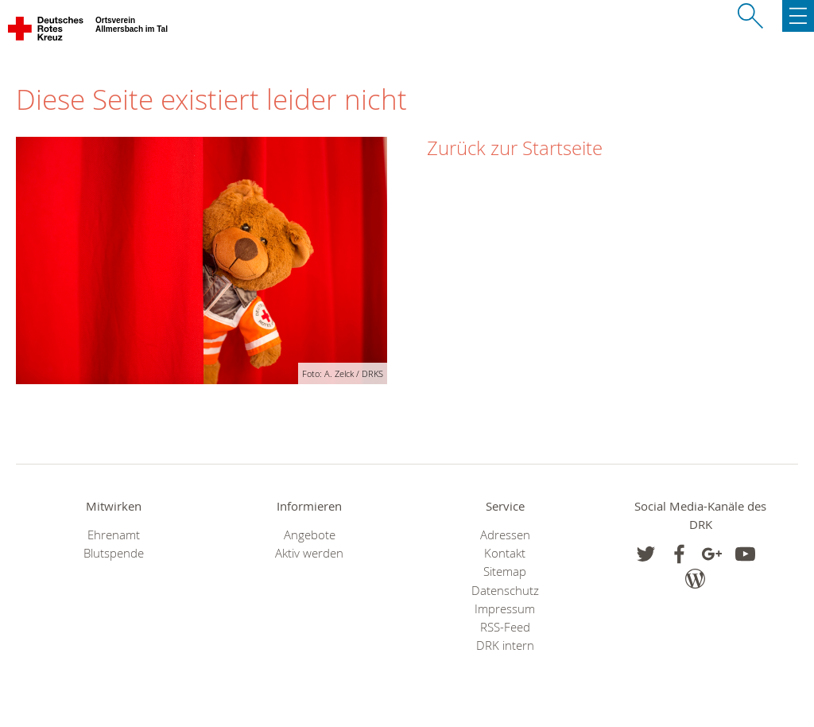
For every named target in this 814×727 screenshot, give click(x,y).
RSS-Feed (505, 627)
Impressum (505, 608)
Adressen (505, 534)
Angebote (309, 534)
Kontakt (504, 553)
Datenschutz (505, 590)
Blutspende (113, 553)
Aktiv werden (309, 553)
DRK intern (505, 645)
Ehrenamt (113, 534)
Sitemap (504, 571)
